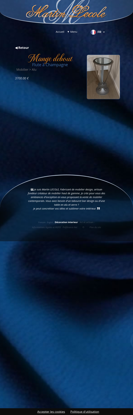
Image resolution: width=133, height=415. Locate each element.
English (50, 222)
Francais (42, 222)
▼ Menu (72, 31)
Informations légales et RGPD (46, 227)
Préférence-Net (70, 227)
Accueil (60, 31)
